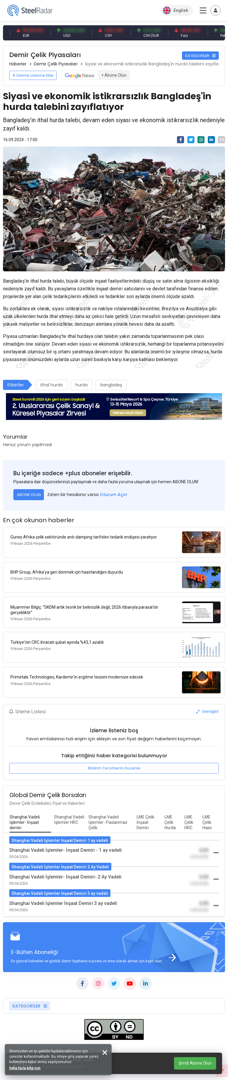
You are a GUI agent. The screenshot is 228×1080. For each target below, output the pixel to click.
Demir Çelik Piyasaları (55, 64)
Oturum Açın (113, 495)
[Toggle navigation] (215, 10)
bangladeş (111, 385)
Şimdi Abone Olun (195, 1063)
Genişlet (207, 698)
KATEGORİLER (200, 56)
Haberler (17, 64)
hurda (81, 385)
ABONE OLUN (29, 495)
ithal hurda (51, 385)
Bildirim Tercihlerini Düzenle (114, 755)
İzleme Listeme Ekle (32, 75)
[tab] (30, 809)
